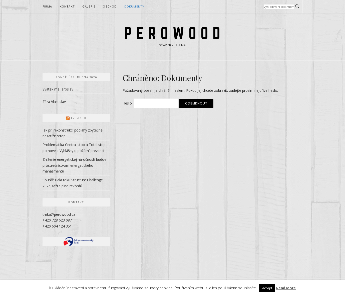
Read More (286, 287)
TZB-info (78, 118)
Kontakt (67, 6)
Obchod (110, 6)
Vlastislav (58, 101)
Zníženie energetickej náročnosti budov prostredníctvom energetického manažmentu (74, 165)
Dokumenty (134, 6)
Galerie (88, 6)
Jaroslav (67, 89)
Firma (47, 6)
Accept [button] (267, 288)
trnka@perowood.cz (59, 214)
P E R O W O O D (172, 33)
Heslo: (150, 103)
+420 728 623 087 (57, 220)
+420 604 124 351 (57, 226)
